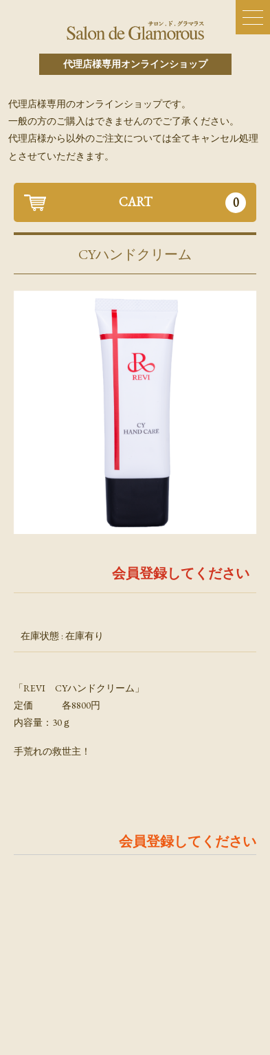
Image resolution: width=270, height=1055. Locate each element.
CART (183, 202)
